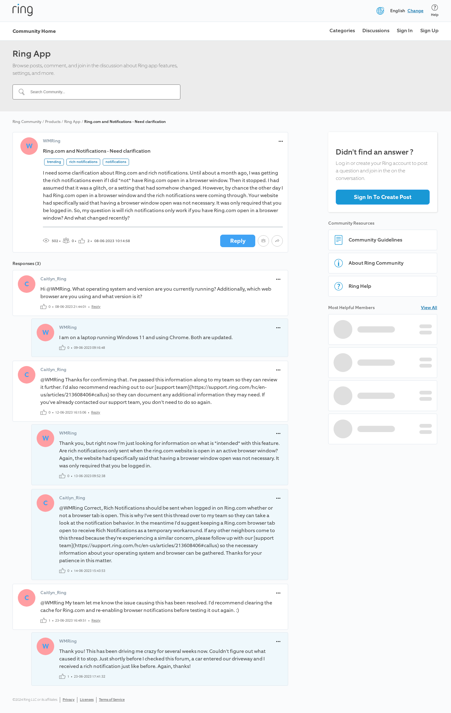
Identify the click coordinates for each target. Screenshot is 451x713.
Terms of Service (112, 699)
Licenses (87, 699)
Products (52, 121)
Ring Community (27, 121)
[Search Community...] (100, 92)
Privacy (69, 699)
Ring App (72, 121)
